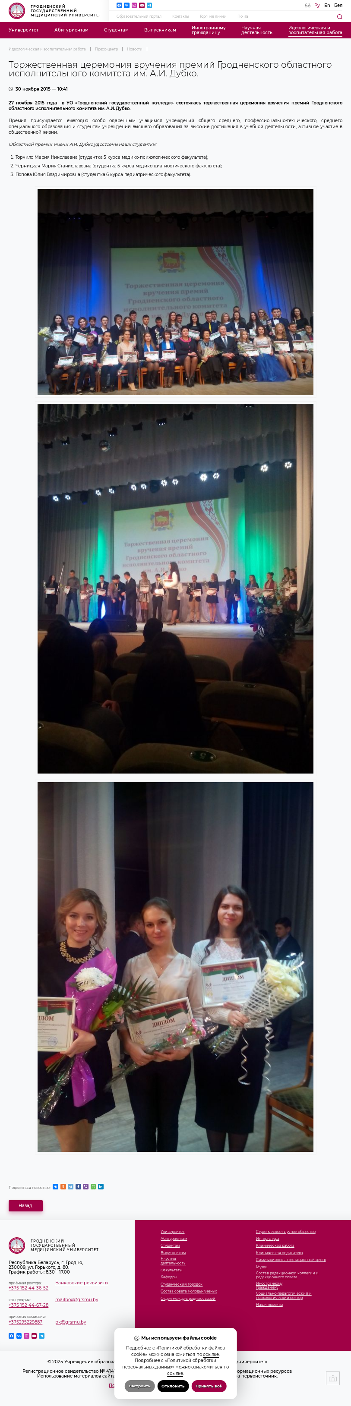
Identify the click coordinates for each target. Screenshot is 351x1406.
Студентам (116, 30)
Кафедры (169, 1277)
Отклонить (172, 1386)
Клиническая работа (275, 1246)
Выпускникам (160, 30)
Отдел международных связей (188, 1299)
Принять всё (209, 1386)
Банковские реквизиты (81, 1282)
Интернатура (267, 1239)
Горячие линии (213, 16)
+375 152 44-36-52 (28, 1288)
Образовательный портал (139, 16)
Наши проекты (269, 1305)
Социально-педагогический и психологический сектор (284, 1295)
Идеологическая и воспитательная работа (47, 49)
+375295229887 (25, 1322)
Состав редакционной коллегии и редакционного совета (287, 1275)
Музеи (262, 1267)
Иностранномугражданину (209, 30)
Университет (23, 30)
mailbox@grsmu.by (76, 1299)
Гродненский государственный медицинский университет (55, 11)
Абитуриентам (71, 30)
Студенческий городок (181, 1284)
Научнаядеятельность (256, 30)
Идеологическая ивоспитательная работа (315, 30)
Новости (134, 49)
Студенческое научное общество (286, 1232)
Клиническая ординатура (279, 1253)
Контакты (180, 16)
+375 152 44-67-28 (28, 1305)
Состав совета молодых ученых (189, 1291)
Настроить (139, 1386)
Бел (338, 5)
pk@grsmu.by (70, 1322)
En (327, 5)
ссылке (211, 1354)
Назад (25, 1205)
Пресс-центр (106, 49)
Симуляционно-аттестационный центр (291, 1260)
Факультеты (171, 1270)
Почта (242, 16)
